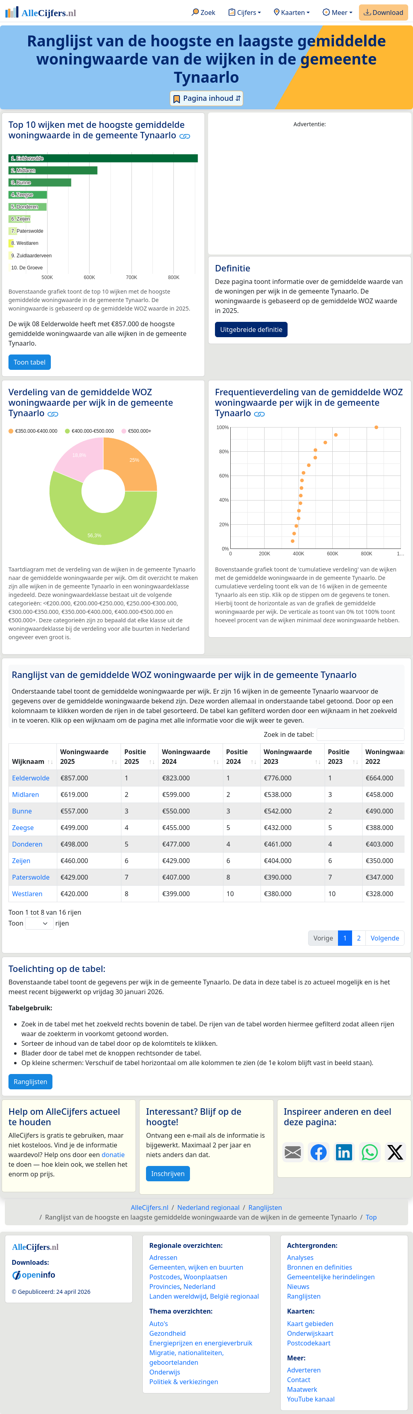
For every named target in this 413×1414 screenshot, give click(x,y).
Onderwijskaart (310, 1333)
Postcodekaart (309, 1343)
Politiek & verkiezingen (183, 1381)
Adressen (163, 1257)
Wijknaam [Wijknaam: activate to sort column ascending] (28, 761)
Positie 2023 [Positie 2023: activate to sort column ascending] (339, 756)
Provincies (164, 1286)
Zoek (203, 13)
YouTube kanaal (311, 1399)
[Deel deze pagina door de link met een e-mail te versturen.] (293, 1152)
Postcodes (164, 1276)
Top (371, 1217)
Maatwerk (302, 1389)
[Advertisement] (310, 191)
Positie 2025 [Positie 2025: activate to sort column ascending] (135, 756)
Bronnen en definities (319, 1267)
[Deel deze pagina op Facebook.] (318, 1152)
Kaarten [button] (289, 13)
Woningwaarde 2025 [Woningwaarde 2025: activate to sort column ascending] (84, 756)
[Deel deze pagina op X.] (395, 1152)
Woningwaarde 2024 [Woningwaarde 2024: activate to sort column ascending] (186, 756)
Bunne (22, 811)
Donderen (27, 844)
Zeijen (21, 860)
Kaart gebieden (310, 1323)
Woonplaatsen (205, 1276)
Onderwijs (164, 1372)
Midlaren (25, 794)
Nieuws (298, 1286)
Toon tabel (30, 362)
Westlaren (27, 893)
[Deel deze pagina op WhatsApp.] (369, 1152)
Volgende (385, 938)
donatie (113, 1154)
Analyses (300, 1257)
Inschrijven (167, 1173)
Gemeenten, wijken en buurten (196, 1267)
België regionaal (234, 1296)
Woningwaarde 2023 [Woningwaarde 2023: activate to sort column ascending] (288, 756)
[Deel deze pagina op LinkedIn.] (344, 1152)
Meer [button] (335, 13)
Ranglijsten (30, 1081)
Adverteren (304, 1370)
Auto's (158, 1323)
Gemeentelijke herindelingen (331, 1276)
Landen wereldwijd (177, 1296)
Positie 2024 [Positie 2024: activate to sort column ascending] (237, 756)
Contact (299, 1379)
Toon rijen (38, 923)
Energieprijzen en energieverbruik (200, 1343)
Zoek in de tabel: (334, 734)
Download (383, 13)
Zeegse (23, 827)
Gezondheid (167, 1333)
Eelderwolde (31, 778)
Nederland (200, 1286)
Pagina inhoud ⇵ (207, 98)
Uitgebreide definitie (251, 329)
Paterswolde (31, 877)
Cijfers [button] (242, 13)
